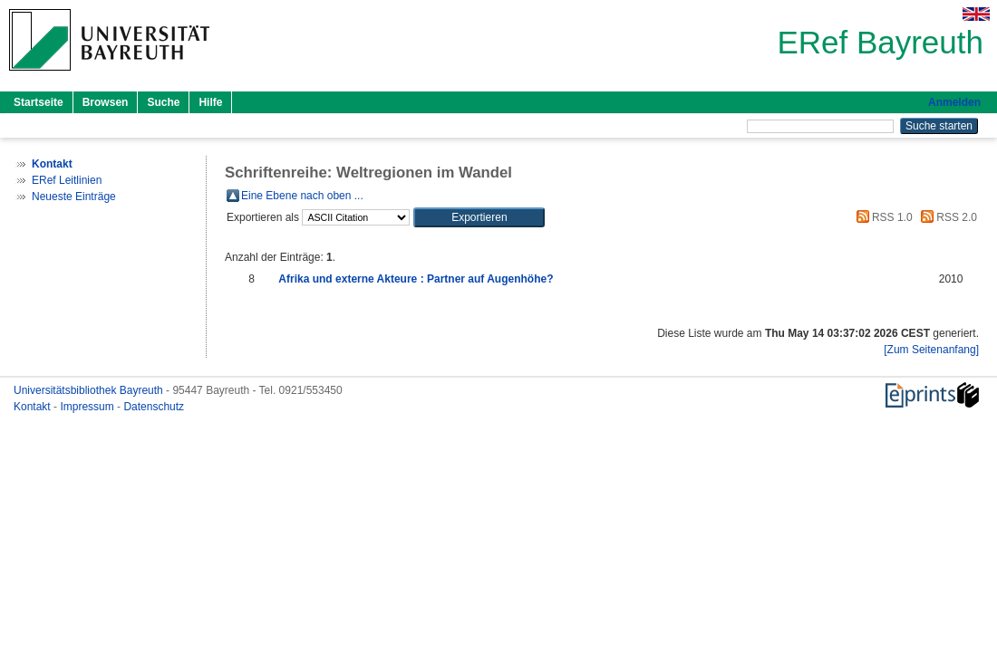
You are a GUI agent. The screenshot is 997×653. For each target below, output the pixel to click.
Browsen (105, 102)
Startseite (38, 102)
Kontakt (33, 406)
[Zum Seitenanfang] (931, 349)
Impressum (88, 406)
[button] (479, 217)
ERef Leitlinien (67, 180)
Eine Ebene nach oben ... (302, 195)
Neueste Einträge (74, 196)
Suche (163, 102)
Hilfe (210, 102)
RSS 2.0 (946, 217)
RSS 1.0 (882, 217)
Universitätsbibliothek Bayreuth (90, 390)
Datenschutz (153, 406)
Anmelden (954, 102)
